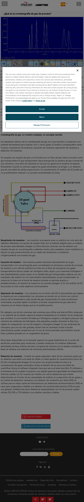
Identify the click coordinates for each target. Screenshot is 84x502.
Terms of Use (40, 100)
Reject (42, 117)
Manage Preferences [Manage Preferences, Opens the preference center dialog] (42, 125)
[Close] (77, 70)
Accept (42, 109)
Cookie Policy (27, 100)
